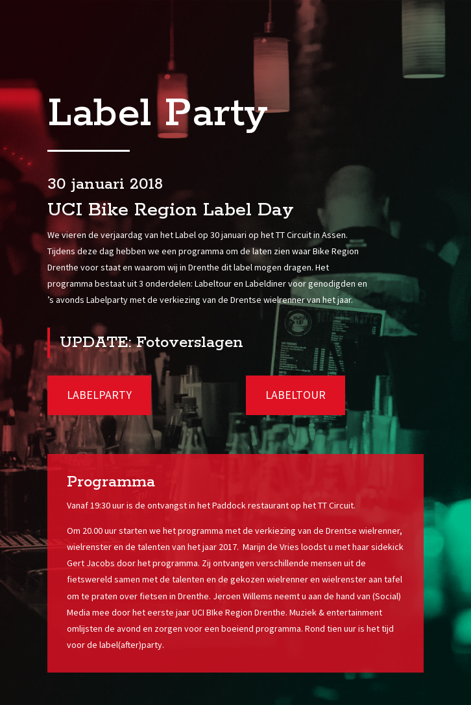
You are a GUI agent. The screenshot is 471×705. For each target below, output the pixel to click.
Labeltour (295, 394)
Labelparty (99, 394)
